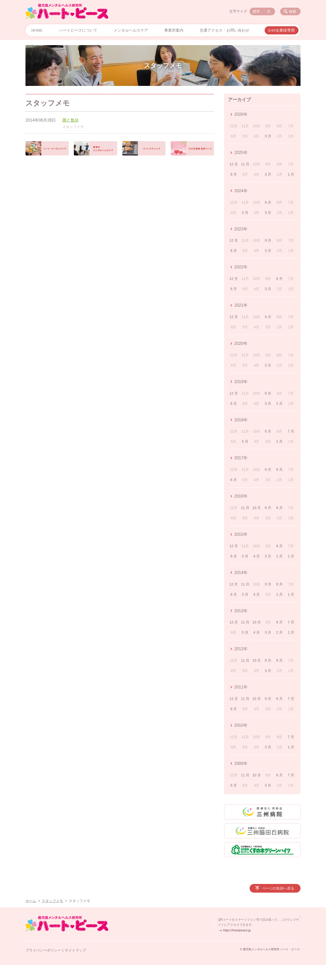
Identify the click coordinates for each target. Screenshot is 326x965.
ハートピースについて (78, 30)
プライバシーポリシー (43, 950)
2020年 (241, 343)
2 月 (279, 403)
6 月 (233, 174)
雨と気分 (70, 120)
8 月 (279, 279)
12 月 (233, 164)
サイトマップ (75, 950)
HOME (37, 30)
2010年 (241, 725)
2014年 (241, 572)
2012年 (241, 649)
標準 (256, 11)
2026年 (241, 114)
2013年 (241, 611)
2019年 (241, 382)
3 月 (268, 136)
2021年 (241, 305)
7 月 (291, 431)
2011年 (241, 687)
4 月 (256, 556)
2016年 (241, 496)
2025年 (241, 152)
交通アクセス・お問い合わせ (224, 30)
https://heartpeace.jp (237, 930)
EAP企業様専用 (281, 30)
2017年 (241, 458)
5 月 (245, 213)
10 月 (256, 508)
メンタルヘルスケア (131, 30)
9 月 (268, 202)
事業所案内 (173, 30)
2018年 (241, 420)
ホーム (30, 901)
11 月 (245, 164)
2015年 (241, 534)
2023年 (241, 229)
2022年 (241, 267)
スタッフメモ (73, 127)
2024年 (241, 191)
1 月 (291, 174)
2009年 (241, 763)
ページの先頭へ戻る (278, 888)
